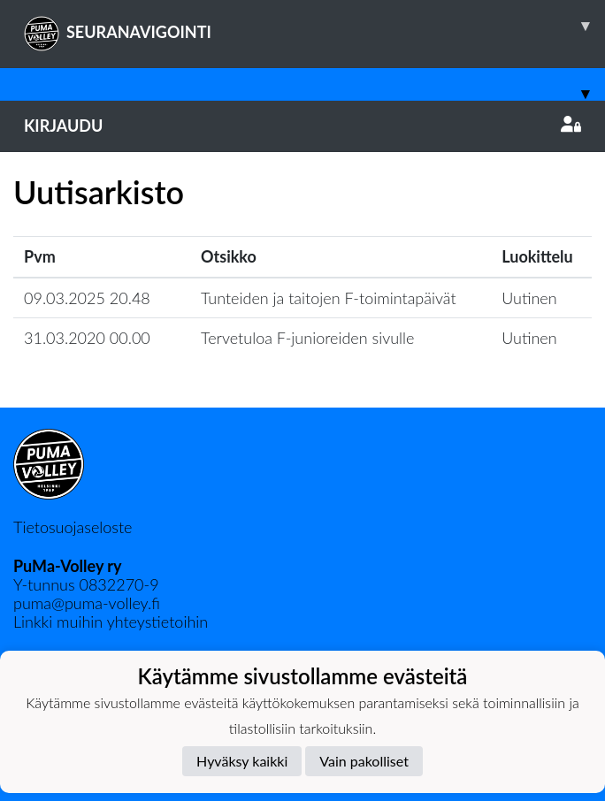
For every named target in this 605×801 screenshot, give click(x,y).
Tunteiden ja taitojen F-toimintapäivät (328, 298)
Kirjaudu (302, 125)
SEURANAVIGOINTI (314, 25)
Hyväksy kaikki (241, 760)
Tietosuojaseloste (72, 527)
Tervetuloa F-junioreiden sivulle (307, 337)
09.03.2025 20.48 (87, 298)
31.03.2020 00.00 (87, 337)
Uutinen (529, 298)
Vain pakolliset (364, 760)
